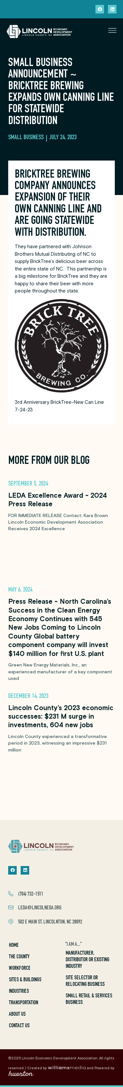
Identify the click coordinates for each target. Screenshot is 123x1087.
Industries (19, 991)
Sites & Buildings (25, 980)
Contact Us (19, 1026)
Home (14, 945)
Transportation (23, 1003)
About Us (17, 1014)
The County (19, 957)
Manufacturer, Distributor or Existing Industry (87, 960)
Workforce (20, 968)
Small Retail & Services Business (89, 999)
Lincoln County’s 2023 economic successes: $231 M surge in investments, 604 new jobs (60, 717)
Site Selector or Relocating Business (85, 981)
